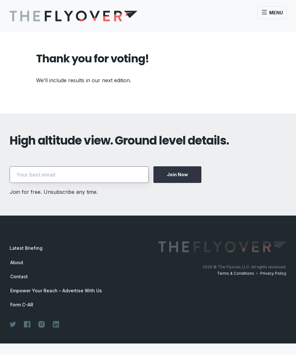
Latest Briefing (26, 248)
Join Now (177, 174)
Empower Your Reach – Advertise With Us (56, 290)
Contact (19, 276)
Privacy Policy (273, 273)
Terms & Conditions (235, 273)
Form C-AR (21, 304)
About (16, 262)
